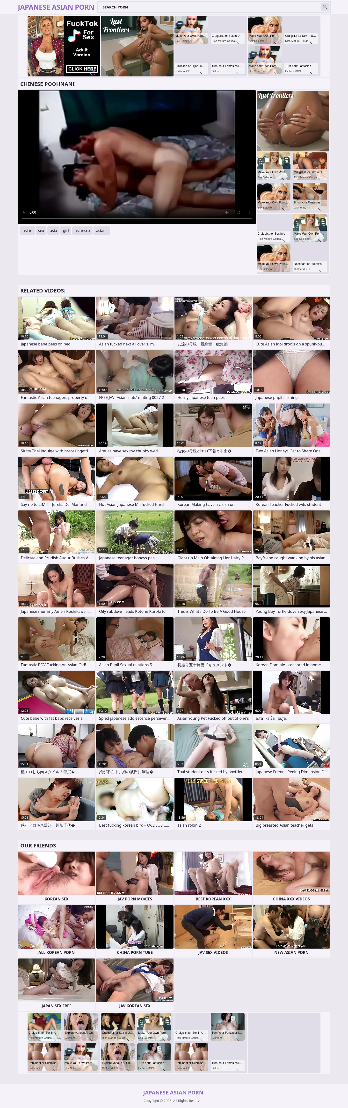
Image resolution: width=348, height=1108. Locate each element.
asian (27, 230)
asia (53, 230)
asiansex (82, 230)
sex (41, 230)
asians (101, 230)
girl (66, 230)
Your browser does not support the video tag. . (137, 157)
